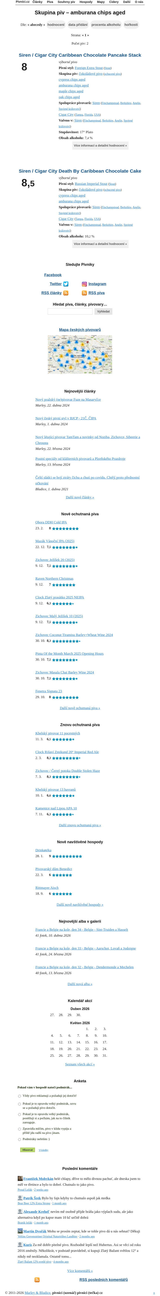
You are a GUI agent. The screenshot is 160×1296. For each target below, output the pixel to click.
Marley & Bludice (37, 1293)
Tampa (79, 114)
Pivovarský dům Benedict (53, 869)
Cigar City (66, 115)
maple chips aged (71, 91)
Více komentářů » (80, 1271)
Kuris (27, 1245)
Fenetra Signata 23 (48, 691)
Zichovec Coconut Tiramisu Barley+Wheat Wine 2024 (74, 635)
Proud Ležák (25, 1189)
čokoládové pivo (90, 74)
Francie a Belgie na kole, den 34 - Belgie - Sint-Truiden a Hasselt (81, 930)
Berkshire (125, 103)
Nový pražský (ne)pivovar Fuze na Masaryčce (68, 399)
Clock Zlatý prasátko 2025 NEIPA (59, 597)
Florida (89, 114)
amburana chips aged (74, 85)
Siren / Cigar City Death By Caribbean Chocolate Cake (80, 171)
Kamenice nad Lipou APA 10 (56, 808)
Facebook (52, 275)
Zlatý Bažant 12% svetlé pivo (34, 1261)
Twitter (56, 284)
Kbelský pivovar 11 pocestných (57, 733)
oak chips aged (69, 97)
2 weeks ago (41, 1189)
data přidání (78, 24)
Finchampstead (110, 103)
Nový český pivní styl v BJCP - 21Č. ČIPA (65, 418)
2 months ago (87, 1236)
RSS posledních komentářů (104, 1280)
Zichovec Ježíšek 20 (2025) (54, 560)
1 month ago (59, 1203)
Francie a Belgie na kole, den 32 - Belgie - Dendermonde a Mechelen (84, 967)
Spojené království (69, 108)
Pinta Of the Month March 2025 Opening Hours (69, 654)
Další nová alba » (80, 984)
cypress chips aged (72, 80)
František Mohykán (38, 1179)
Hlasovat (27, 1149)
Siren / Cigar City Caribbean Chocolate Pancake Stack (80, 55)
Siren (96, 103)
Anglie (136, 103)
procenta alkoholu (105, 24)
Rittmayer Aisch (47, 888)
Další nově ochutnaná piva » (80, 708)
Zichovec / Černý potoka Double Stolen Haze (67, 771)
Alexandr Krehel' (36, 1212)
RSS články (51, 293)
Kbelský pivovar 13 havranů (55, 790)
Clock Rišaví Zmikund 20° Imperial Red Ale (67, 752)
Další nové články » (80, 497)
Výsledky (43, 1150)
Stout (108, 68)
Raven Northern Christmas (54, 579)
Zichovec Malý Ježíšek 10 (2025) (59, 616)
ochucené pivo (112, 73)
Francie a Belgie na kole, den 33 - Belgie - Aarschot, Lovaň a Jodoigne (85, 948)
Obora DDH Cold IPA (51, 522)
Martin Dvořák (34, 1231)
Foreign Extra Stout (89, 68)
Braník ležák (25, 1222)
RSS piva (97, 293)
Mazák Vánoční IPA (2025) (54, 541)
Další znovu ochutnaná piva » (80, 825)
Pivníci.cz (23, 1)
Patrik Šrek (32, 1198)
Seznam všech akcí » (80, 1064)
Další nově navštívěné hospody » (80, 905)
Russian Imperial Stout (91, 184)
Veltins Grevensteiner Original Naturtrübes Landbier (47, 1236)
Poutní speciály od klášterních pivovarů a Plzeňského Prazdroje (80, 459)
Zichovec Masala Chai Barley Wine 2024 (64, 672)
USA (97, 114)
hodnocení (56, 24)
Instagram (97, 284)
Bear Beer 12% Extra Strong (34, 1203)
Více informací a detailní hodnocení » (100, 145)
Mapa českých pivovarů (80, 330)
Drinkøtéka (43, 850)
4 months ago (61, 1261)
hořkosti (131, 24)
